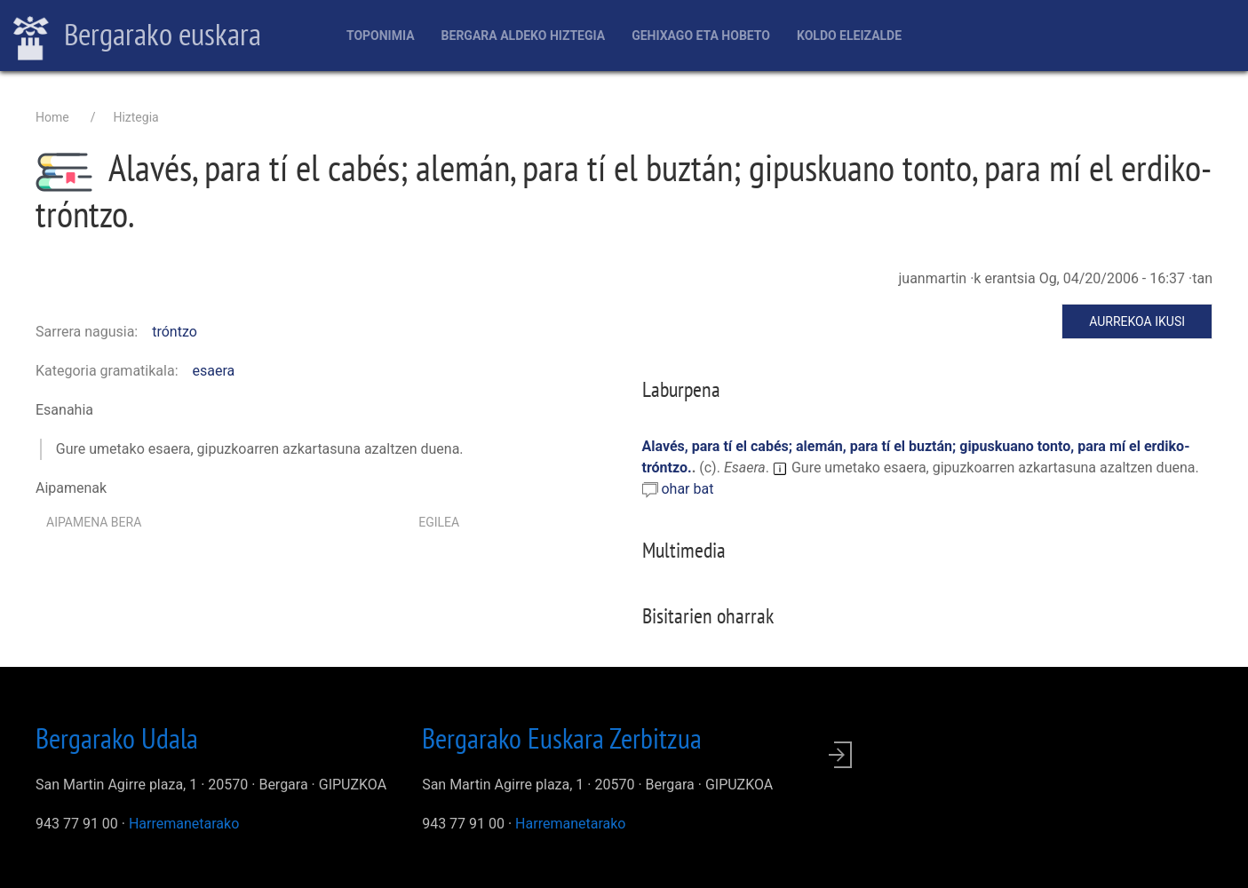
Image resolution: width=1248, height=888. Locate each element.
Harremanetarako (184, 823)
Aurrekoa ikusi (1137, 321)
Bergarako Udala (117, 738)
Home (52, 117)
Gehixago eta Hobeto (701, 35)
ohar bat (687, 488)
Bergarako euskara (137, 36)
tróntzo (174, 331)
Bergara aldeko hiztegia (523, 35)
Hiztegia (135, 117)
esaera (214, 370)
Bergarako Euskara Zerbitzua (562, 738)
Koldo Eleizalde (849, 35)
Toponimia (380, 35)
